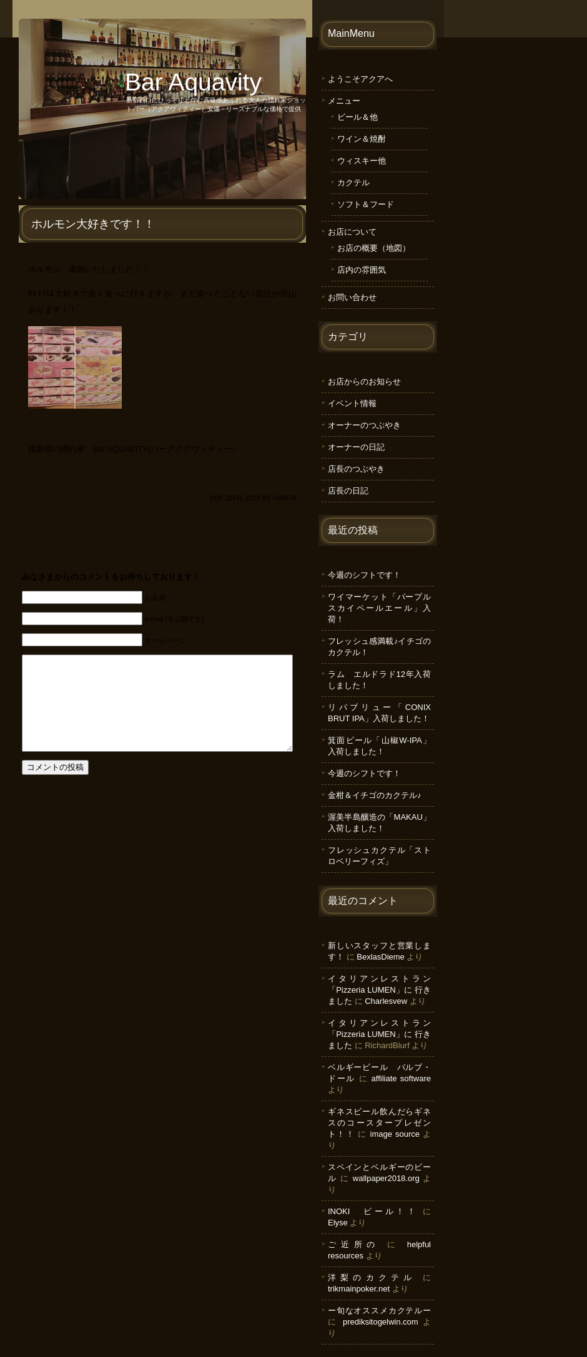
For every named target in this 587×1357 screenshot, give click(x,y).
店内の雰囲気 (361, 270)
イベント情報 (352, 403)
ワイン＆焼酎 (361, 138)
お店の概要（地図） (373, 248)
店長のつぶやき (356, 469)
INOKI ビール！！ (373, 1211)
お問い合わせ (352, 297)
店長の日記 (348, 490)
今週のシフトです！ (364, 575)
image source (395, 1134)
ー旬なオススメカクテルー (379, 1310)
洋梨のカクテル (372, 1277)
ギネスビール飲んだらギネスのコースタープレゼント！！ (379, 1123)
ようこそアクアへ (360, 79)
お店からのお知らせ (364, 381)
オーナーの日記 (356, 447)
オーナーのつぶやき (364, 425)
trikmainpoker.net (359, 1288)
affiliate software (401, 1078)
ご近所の (354, 1244)
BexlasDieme (381, 956)
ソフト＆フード (365, 204)
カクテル (353, 182)
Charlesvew (386, 1001)
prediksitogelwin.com (380, 1321)
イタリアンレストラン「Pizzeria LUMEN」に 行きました (379, 990)
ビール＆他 (357, 117)
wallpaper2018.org (386, 1178)
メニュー (344, 100)
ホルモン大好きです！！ (93, 224)
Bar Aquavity (193, 82)
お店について (352, 231)
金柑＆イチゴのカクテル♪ (375, 795)
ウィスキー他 (361, 160)
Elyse (338, 1222)
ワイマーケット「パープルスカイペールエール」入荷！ (379, 608)
